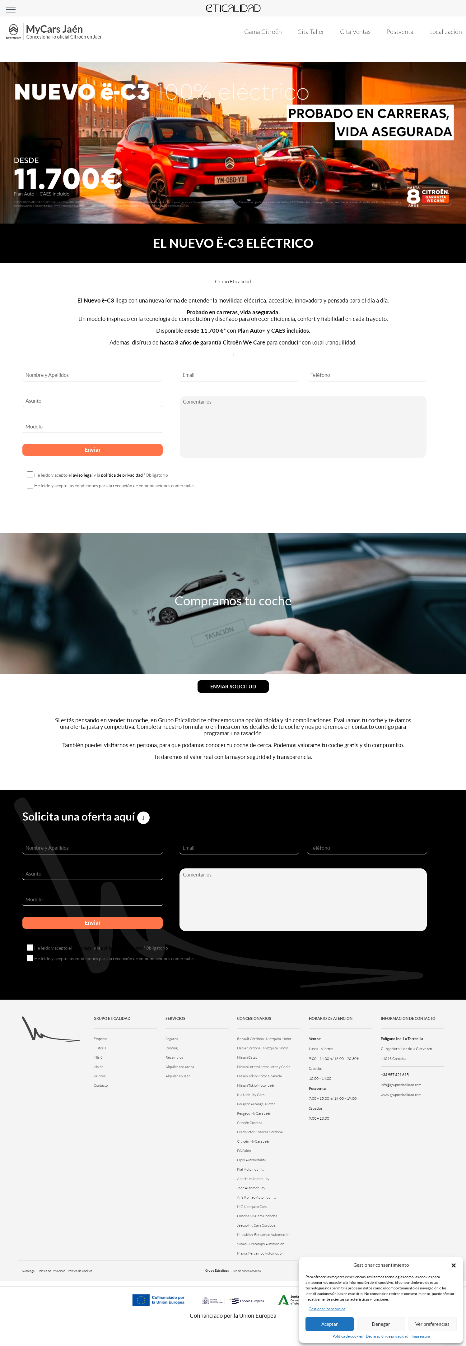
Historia (100, 1048)
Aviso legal (28, 1271)
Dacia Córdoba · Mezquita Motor (262, 1048)
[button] (453, 1265)
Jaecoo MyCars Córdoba (256, 1225)
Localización (445, 31)
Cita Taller (309, 31)
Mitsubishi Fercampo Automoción (263, 1234)
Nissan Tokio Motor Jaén (256, 1085)
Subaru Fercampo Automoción (260, 1244)
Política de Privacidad (51, 1271)
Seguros (171, 1038)
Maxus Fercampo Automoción (260, 1253)
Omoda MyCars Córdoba (257, 1216)
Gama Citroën (261, 31)
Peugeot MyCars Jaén (254, 1113)
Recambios (174, 1057)
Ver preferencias (432, 1324)
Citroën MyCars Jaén (253, 1141)
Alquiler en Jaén (177, 1076)
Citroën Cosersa (249, 1122)
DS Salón (244, 1150)
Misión (99, 1057)
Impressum (421, 1336)
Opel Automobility (251, 1160)
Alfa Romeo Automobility (257, 1197)
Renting (171, 1048)
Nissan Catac (247, 1057)
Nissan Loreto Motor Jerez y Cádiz (263, 1066)
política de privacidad (122, 475)
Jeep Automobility (251, 1188)
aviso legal (83, 475)
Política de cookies (348, 1336)
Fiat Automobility (250, 1169)
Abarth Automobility (253, 1178)
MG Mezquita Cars (252, 1206)
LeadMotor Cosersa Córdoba (260, 1132)
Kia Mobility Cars (250, 1094)
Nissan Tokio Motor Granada (259, 1076)
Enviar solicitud (233, 686)
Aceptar (329, 1324)
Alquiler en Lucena (179, 1066)
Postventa (399, 31)
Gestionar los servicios (327, 1309)
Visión (98, 1066)
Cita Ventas (354, 31)
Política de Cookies (80, 1271)
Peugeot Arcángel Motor (256, 1104)
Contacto (101, 1085)
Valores (99, 1076)
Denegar (381, 1324)
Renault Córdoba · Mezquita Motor (264, 1038)
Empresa (101, 1038)
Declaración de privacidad (387, 1336)
